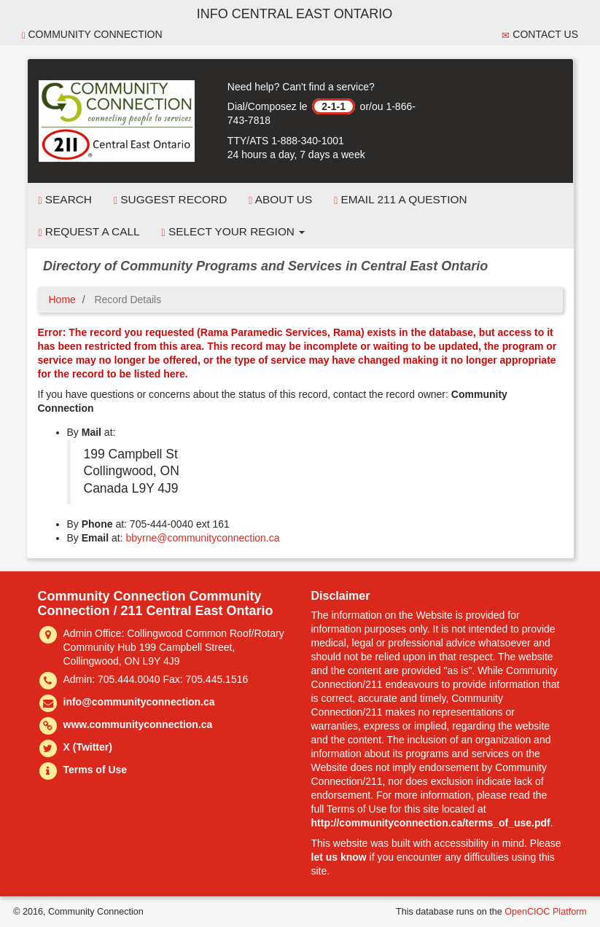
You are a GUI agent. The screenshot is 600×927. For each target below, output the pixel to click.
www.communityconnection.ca (138, 724)
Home (62, 299)
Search (65, 199)
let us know (339, 857)
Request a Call (89, 231)
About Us (280, 199)
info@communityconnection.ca (139, 702)
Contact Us (540, 34)
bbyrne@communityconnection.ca (202, 538)
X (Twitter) (87, 747)
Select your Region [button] (233, 231)
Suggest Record (170, 199)
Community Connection (92, 34)
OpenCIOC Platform (545, 912)
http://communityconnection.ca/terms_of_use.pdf (430, 823)
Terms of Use (95, 769)
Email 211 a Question (400, 199)
